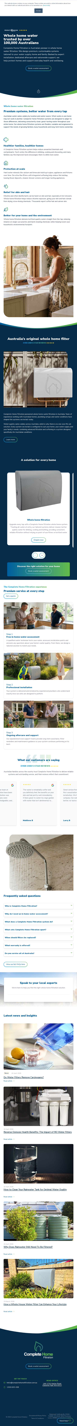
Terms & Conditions (37, 1418)
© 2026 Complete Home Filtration (16, 1417)
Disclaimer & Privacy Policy (37, 1416)
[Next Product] (41, 555)
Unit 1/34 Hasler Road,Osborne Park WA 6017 (52, 1384)
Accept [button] (38, 11)
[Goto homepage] (38, 1349)
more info (47, 5)
